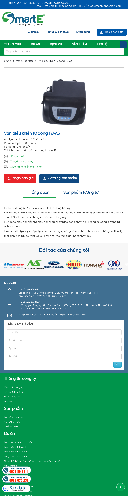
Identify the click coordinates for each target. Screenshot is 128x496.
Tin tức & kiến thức (57, 32)
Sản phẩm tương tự (80, 193)
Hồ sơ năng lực (114, 32)
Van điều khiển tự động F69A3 (55, 61)
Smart (7, 61)
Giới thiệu (33, 32)
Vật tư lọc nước (24, 61)
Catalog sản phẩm (62, 178)
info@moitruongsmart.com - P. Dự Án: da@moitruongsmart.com (52, 314)
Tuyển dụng (83, 32)
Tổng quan (39, 193)
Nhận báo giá (23, 178)
